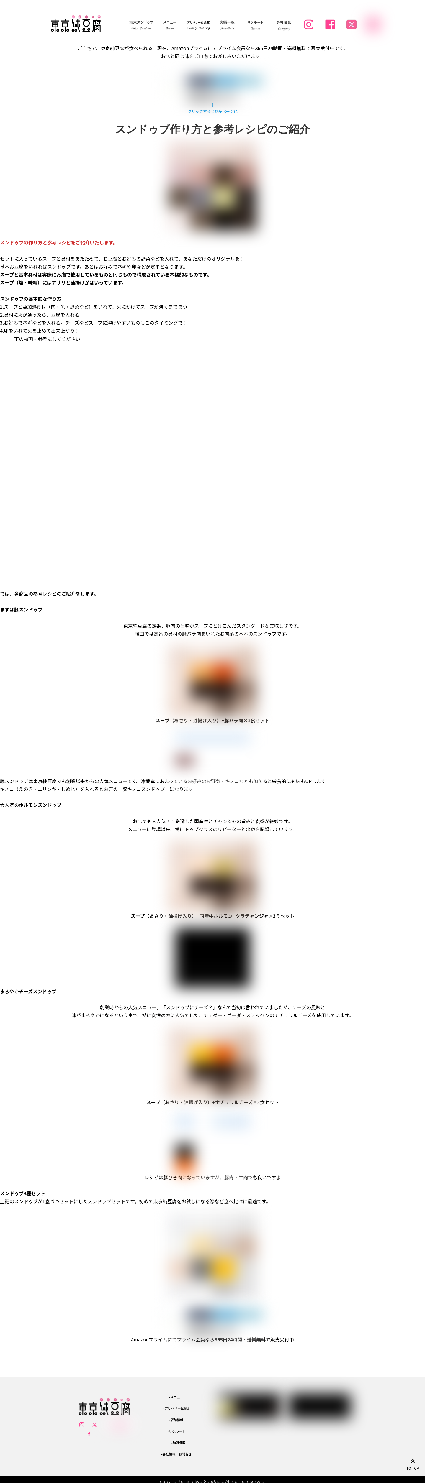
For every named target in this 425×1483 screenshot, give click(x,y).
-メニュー (176, 1396)
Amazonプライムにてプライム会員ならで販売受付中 (212, 1339)
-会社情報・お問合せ (176, 1453)
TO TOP (412, 1463)
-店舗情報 (176, 1419)
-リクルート (176, 1430)
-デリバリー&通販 (176, 1407)
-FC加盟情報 (176, 1441)
